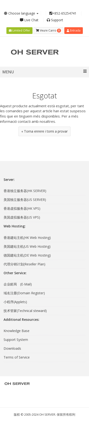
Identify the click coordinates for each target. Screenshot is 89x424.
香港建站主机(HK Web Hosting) (27, 237)
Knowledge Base (16, 330)
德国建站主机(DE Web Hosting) (27, 255)
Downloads (12, 348)
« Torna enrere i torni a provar (44, 131)
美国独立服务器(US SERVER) (25, 199)
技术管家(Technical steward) (25, 310)
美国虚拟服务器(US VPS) (22, 217)
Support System (16, 339)
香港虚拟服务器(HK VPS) (22, 208)
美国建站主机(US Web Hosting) (27, 246)
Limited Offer (19, 30)
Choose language (21, 13)
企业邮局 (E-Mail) (18, 284)
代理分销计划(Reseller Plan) (24, 264)
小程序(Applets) (15, 302)
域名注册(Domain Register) (24, 293)
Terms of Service (17, 357)
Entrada (73, 30)
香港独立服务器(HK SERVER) (25, 190)
